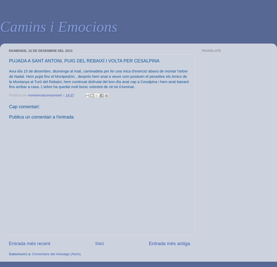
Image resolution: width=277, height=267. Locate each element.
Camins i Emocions (59, 26)
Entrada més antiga (169, 243)
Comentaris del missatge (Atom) (56, 254)
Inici (99, 243)
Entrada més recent (29, 243)
